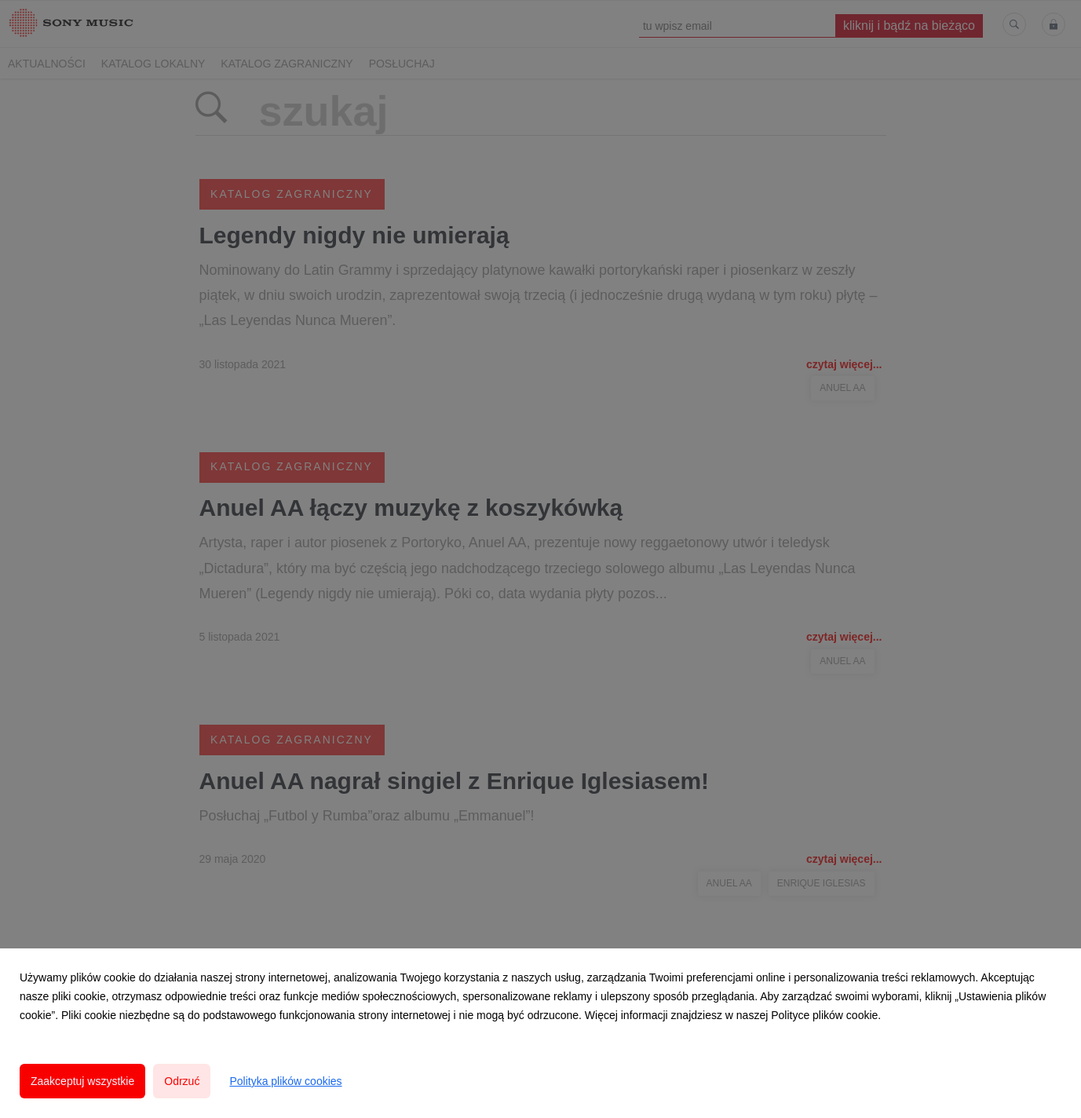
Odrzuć (181, 1081)
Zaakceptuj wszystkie (82, 1081)
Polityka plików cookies (285, 1081)
